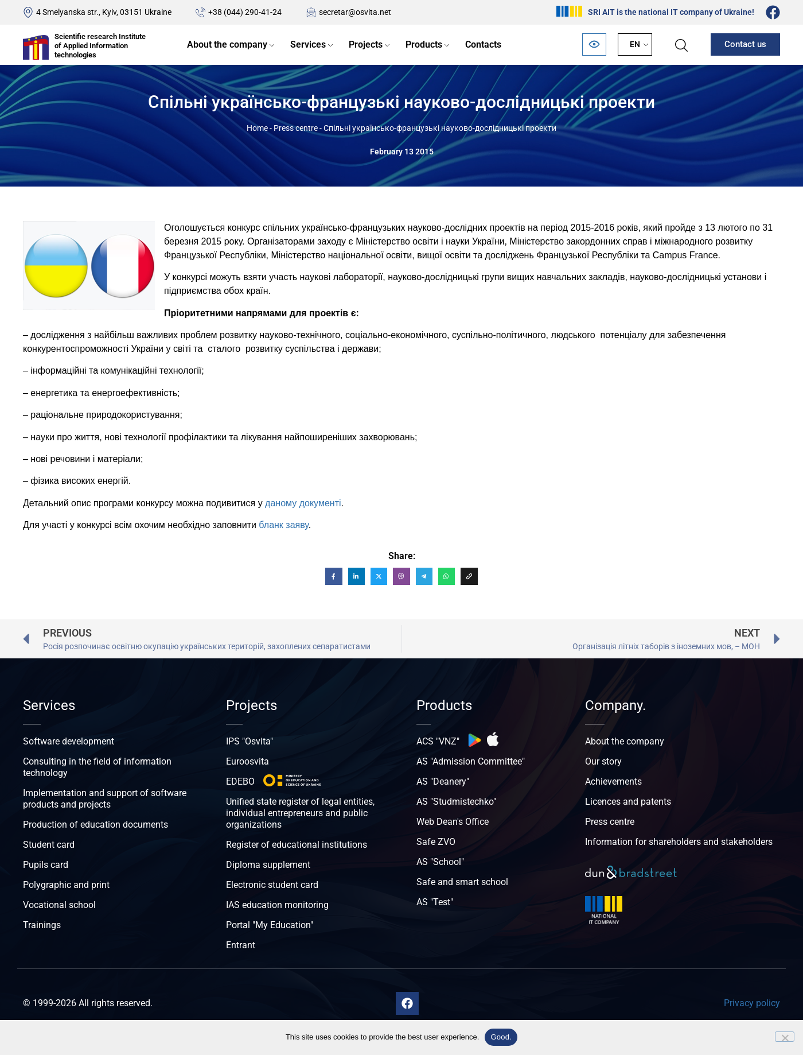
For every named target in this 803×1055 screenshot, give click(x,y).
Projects (366, 44)
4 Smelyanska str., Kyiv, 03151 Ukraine (103, 12)
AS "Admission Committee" (470, 761)
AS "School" (440, 861)
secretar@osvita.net (355, 12)
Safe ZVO (435, 841)
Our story (603, 761)
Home (257, 128)
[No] (784, 1036)
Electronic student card (272, 884)
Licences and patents (628, 801)
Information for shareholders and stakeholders (679, 841)
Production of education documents (95, 824)
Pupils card (45, 864)
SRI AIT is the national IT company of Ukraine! (671, 12)
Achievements (613, 781)
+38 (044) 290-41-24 (245, 12)
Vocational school (59, 904)
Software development (68, 741)
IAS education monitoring (277, 904)
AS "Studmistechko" (456, 801)
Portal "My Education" (269, 925)
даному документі (303, 503)
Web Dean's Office (452, 821)
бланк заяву (283, 525)
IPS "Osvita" (249, 741)
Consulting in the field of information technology (97, 767)
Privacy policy (752, 1003)
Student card (49, 844)
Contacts (483, 44)
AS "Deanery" (442, 781)
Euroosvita (247, 761)
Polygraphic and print (66, 884)
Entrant (240, 945)
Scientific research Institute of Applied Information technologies (100, 45)
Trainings (42, 925)
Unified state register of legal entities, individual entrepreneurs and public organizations (300, 813)
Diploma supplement (268, 864)
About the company (227, 44)
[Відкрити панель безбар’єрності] (594, 44)
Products (424, 44)
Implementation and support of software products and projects (104, 799)
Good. (501, 1037)
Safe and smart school (462, 881)
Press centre (296, 128)
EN (635, 44)
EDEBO (240, 781)
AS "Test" (434, 902)
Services (308, 44)
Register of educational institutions (296, 844)
